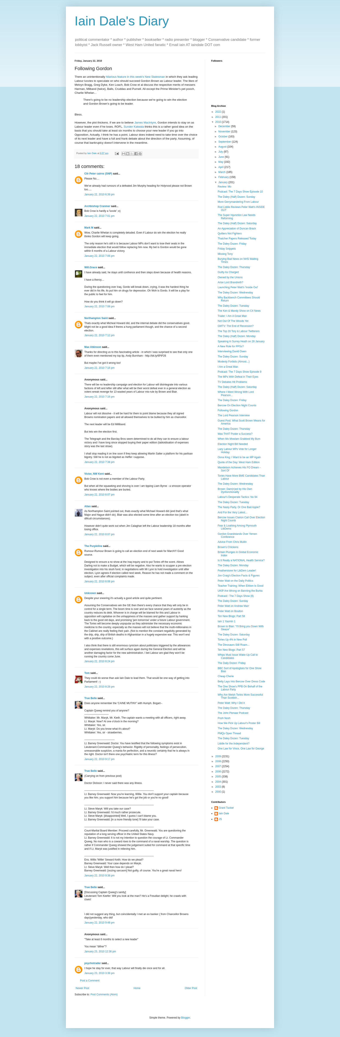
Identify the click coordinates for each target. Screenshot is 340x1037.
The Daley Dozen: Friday (232, 243)
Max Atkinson (92, 347)
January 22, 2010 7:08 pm (99, 306)
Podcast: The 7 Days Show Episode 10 (240, 191)
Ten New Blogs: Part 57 (231, 649)
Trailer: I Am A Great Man (232, 316)
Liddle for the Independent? (233, 743)
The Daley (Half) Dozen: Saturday (237, 223)
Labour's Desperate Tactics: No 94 (237, 497)
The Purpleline (93, 546)
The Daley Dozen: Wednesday (235, 292)
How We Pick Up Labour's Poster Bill (239, 723)
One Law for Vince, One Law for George (241, 748)
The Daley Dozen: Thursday (234, 267)
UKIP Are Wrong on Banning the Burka (240, 590)
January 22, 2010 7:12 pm (99, 335)
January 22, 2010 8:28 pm (99, 686)
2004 (218, 781)
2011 (218, 117)
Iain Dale (224, 813)
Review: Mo (224, 186)
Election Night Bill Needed (233, 444)
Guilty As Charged (228, 272)
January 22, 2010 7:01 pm (99, 215)
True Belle (90, 698)
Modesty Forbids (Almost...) (234, 361)
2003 (218, 786)
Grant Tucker (226, 807)
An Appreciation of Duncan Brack (237, 228)
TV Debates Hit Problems (232, 382)
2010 (218, 121)
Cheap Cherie (226, 676)
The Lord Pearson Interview (234, 415)
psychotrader (92, 963)
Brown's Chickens (228, 547)
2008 (218, 761)
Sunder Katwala (134, 126)
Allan (87, 506)
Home (137, 988)
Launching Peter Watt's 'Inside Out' (238, 287)
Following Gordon (228, 410)
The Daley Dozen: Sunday (233, 356)
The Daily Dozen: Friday (232, 663)
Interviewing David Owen (232, 351)
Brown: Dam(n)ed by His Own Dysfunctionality (235, 490)
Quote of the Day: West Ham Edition (239, 462)
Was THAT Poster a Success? (235, 433)
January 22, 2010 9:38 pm (99, 875)
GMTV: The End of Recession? (235, 326)
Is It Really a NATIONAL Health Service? (241, 560)
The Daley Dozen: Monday (233, 565)
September (225, 141)
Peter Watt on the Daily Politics (235, 580)
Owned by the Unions (230, 277)
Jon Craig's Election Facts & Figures (239, 575)
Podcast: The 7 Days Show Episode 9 (239, 371)
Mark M (88, 227)
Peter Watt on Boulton (230, 611)
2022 (218, 111)
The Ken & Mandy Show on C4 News (239, 310)
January (223, 182)
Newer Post (82, 988)
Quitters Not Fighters (230, 233)
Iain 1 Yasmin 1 (226, 621)
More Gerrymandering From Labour (238, 201)
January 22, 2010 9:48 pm (99, 922)
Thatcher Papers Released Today (237, 238)
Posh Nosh (224, 718)
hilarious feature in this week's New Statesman (135, 76)
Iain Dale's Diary (122, 21)
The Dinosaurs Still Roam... (233, 644)
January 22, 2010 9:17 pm (99, 759)
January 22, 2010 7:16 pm (99, 367)
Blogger (185, 1017)
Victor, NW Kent (94, 473)
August (222, 146)
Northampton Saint (96, 318)
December (224, 126)
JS (220, 819)
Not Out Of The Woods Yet (233, 321)
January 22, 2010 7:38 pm (99, 462)
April (221, 167)
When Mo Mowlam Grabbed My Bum (239, 438)
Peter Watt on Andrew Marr (233, 605)
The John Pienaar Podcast (233, 712)
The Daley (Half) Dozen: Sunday (236, 196)
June (221, 156)
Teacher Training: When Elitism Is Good (240, 585)
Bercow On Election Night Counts (237, 405)
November (224, 131)
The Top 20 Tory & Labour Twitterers (239, 331)
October (223, 136)
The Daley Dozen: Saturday (234, 634)
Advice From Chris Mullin (232, 541)
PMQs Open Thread (229, 733)
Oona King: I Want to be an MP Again (239, 457)
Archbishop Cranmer (97, 206)
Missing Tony (225, 253)
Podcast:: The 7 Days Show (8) (236, 596)
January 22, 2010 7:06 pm (99, 255)
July (221, 151)
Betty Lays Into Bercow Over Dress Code (241, 681)
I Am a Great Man (228, 366)
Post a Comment (89, 980)
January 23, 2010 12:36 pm (100, 951)
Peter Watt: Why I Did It (231, 703)
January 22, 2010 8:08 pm (99, 581)
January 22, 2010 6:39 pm (99, 194)
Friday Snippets (227, 248)
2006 (218, 771)
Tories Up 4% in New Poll (232, 639)
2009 (218, 756)
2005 (218, 776)
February (223, 177)
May (221, 161)
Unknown (90, 593)
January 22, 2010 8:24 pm (99, 661)
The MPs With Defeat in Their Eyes (238, 376)
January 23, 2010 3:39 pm (99, 973)
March (222, 172)
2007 (218, 766)
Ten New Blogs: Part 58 (231, 616)
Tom (87, 673)
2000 (218, 791)
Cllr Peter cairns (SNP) (98, 173)
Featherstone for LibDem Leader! (237, 570)
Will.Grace (90, 267)
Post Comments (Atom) (104, 994)
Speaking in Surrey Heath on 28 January (241, 341)
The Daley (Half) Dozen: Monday (237, 336)
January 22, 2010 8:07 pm (99, 494)
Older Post (191, 988)
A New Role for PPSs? (231, 346)
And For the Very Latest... (232, 512)
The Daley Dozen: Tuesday (233, 305)
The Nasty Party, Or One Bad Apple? (239, 507)
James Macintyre (145, 122)
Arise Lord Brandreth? (230, 282)
